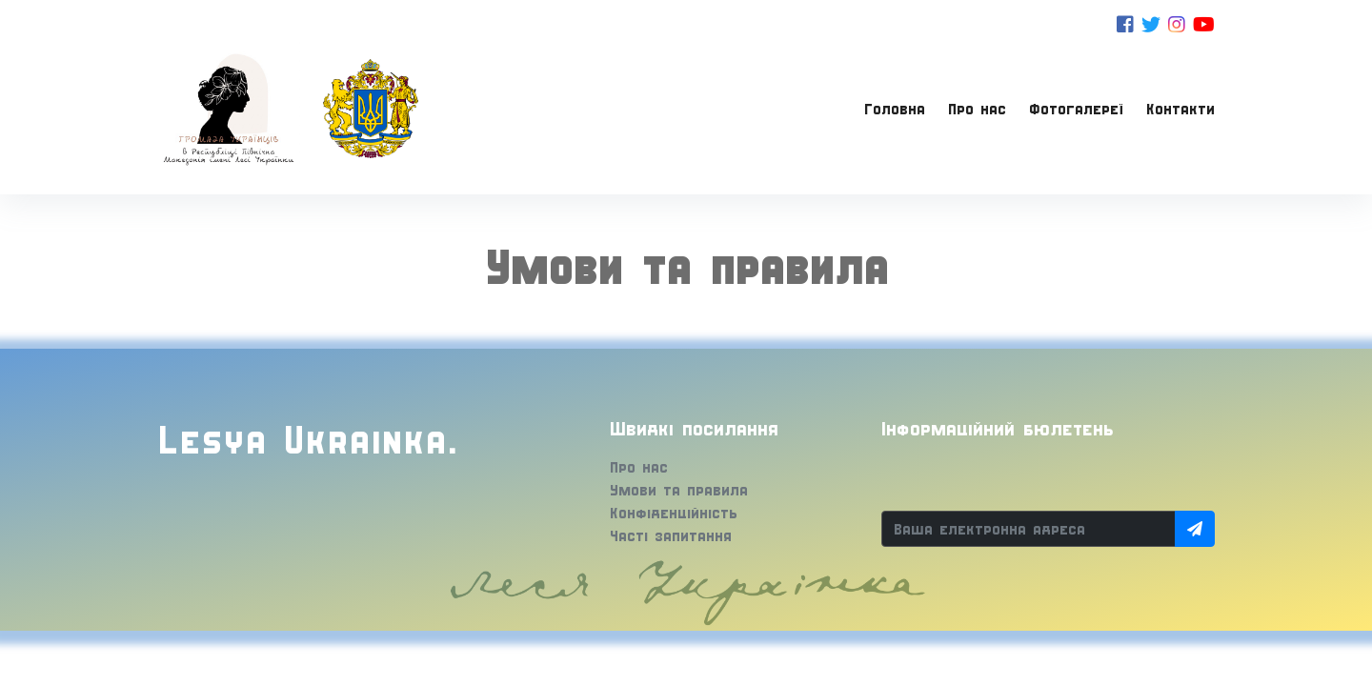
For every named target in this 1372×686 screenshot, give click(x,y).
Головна (894, 108)
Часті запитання (671, 535)
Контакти (1180, 108)
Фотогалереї (1076, 108)
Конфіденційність (673, 512)
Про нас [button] (977, 108)
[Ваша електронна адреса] (1028, 529)
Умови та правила (679, 489)
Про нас (639, 466)
